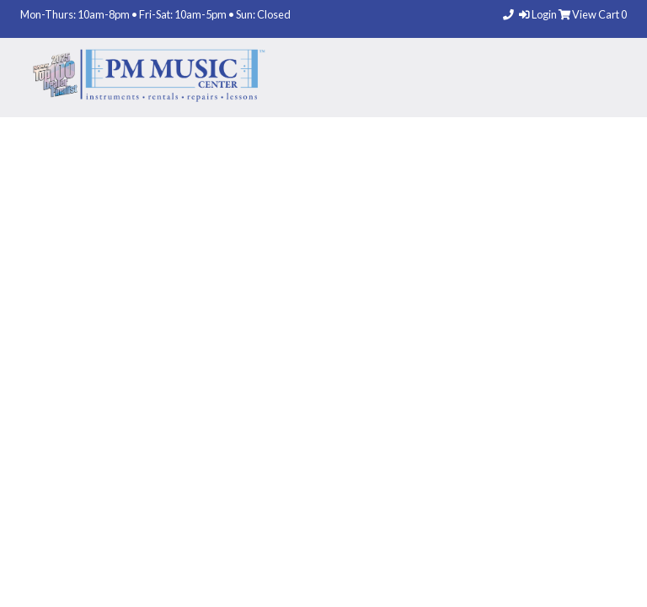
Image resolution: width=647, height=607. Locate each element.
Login (539, 14)
